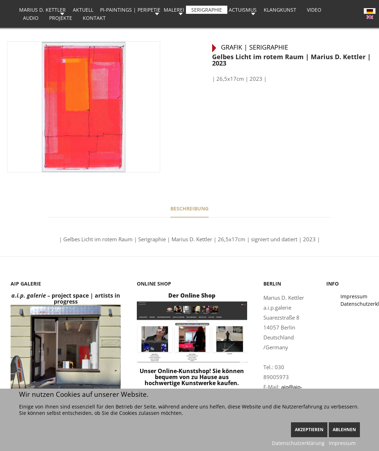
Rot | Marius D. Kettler (369, 37)
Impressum (342, 443)
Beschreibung (189, 208)
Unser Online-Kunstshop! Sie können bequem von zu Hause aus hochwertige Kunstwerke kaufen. (192, 377)
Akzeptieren (309, 430)
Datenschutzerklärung (298, 443)
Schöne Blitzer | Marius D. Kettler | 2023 (10, 37)
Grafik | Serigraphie (254, 47)
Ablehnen (344, 430)
